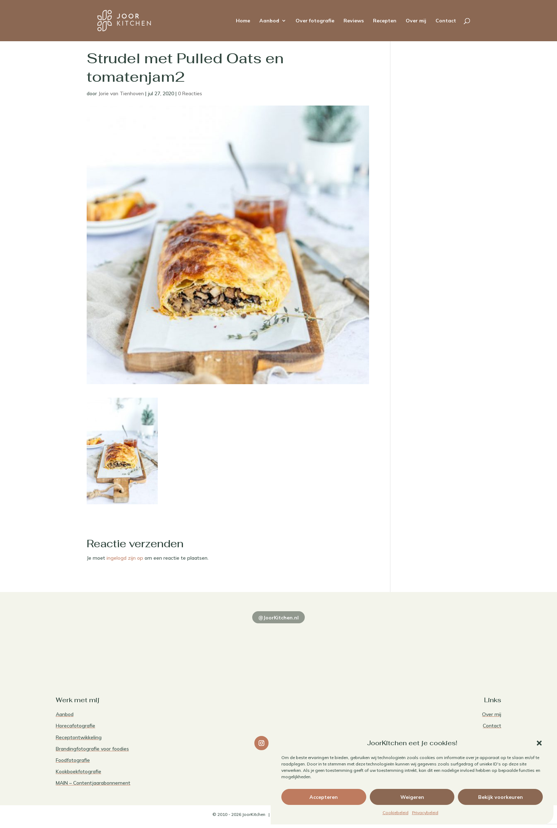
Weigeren (412, 797)
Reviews (354, 21)
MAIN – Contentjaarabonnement (93, 783)
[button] (539, 743)
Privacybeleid (425, 812)
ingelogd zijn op (125, 558)
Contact (446, 21)
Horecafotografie (75, 725)
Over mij (416, 21)
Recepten (384, 21)
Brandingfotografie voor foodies (92, 749)
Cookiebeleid (396, 812)
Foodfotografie (73, 760)
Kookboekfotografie (78, 771)
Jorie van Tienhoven (121, 93)
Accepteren (323, 797)
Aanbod (269, 21)
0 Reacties (190, 93)
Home (243, 21)
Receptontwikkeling (79, 737)
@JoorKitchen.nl (278, 617)
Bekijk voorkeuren (500, 797)
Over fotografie (315, 21)
